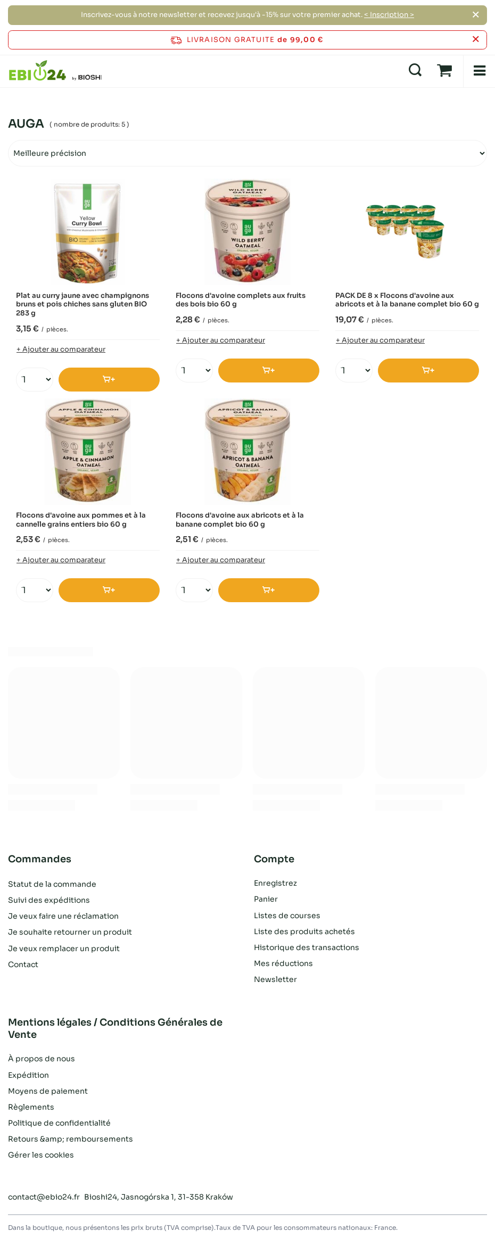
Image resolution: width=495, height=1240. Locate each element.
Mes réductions (283, 963)
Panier (266, 899)
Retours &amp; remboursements (70, 1139)
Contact (23, 963)
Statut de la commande (52, 883)
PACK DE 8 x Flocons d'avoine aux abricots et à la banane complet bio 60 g (407, 300)
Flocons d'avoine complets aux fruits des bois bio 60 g (241, 300)
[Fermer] (475, 15)
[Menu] (479, 71)
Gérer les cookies (41, 1155)
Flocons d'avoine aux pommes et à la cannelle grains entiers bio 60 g (81, 520)
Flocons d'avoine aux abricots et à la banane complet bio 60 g (240, 520)
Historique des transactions (306, 947)
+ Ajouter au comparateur (60, 349)
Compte (274, 859)
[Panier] (444, 71)
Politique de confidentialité (59, 1123)
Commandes (39, 859)
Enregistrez (275, 883)
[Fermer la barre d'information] (475, 40)
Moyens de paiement (48, 1091)
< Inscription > (389, 14)
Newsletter (275, 979)
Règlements (31, 1107)
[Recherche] (415, 71)
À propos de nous (41, 1058)
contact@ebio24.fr (44, 1197)
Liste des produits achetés (304, 931)
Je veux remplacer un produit (64, 947)
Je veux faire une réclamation (63, 915)
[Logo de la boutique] (55, 70)
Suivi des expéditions (49, 899)
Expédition (28, 1075)
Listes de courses (287, 915)
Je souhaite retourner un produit (70, 931)
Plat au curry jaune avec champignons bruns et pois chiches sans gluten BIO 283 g (82, 305)
